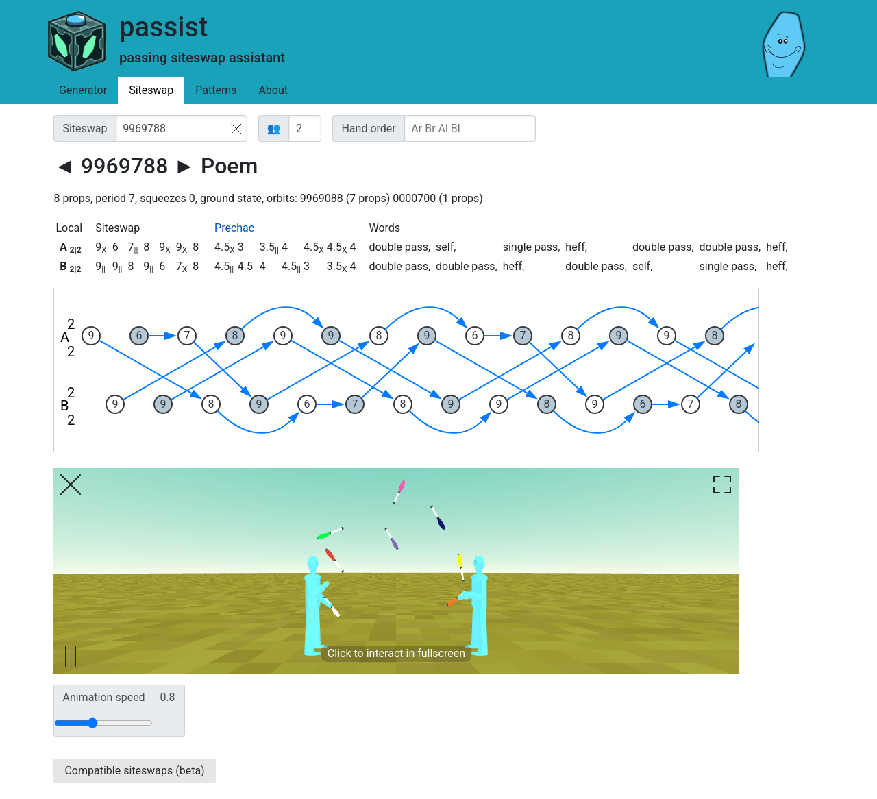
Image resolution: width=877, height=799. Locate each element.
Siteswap (151, 90)
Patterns (215, 90)
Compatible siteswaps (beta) (134, 770)
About (273, 90)
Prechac (234, 227)
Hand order (368, 128)
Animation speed (118, 697)
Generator (83, 90)
